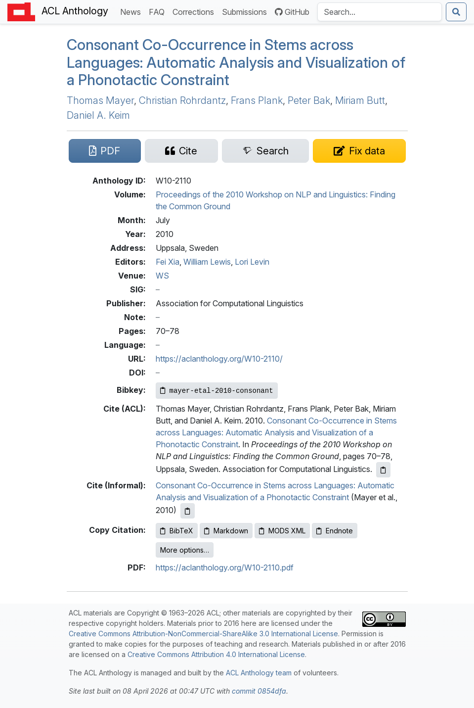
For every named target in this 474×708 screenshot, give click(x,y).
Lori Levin (252, 262)
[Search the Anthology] (379, 11)
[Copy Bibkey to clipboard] (217, 390)
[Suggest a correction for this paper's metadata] (359, 151)
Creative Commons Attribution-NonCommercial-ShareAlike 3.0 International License (203, 633)
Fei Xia (167, 262)
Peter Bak (309, 100)
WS (162, 276)
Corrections (195, 11)
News (132, 11)
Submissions (246, 11)
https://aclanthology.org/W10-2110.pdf (225, 567)
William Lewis (207, 262)
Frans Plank (257, 100)
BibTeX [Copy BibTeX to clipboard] (176, 530)
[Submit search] (456, 11)
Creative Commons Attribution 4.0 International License (216, 654)
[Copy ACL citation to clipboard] (383, 469)
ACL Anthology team (259, 672)
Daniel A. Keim (98, 115)
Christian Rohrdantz (182, 100)
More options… (184, 550)
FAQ (159, 11)
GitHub (292, 12)
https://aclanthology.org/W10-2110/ (219, 359)
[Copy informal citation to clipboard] (187, 511)
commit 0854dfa (259, 691)
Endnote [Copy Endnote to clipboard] (334, 530)
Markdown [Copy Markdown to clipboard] (226, 530)
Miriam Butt (360, 100)
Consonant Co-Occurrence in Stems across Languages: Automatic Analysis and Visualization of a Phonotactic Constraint (236, 62)
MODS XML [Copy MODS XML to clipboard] (282, 530)
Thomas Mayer (100, 100)
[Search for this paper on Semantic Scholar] (265, 151)
